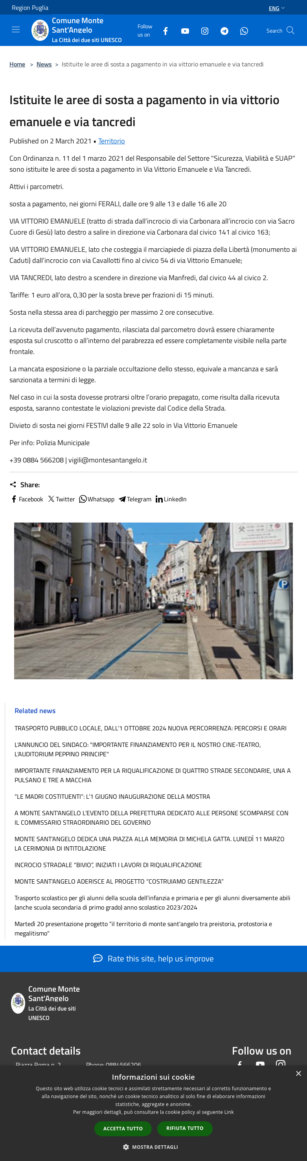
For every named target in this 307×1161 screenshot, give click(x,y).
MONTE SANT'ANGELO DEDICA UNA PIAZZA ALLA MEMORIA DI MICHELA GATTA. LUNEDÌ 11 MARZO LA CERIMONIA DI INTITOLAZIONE (150, 843)
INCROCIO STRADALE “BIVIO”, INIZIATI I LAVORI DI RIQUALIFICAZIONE (108, 864)
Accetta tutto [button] (123, 1128)
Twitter (60, 499)
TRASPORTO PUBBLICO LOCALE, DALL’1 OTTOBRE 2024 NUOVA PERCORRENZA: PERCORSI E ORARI (151, 728)
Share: (24, 484)
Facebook (26, 499)
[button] (153, 1147)
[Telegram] (221, 30)
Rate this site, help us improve (153, 958)
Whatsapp (96, 499)
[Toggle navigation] (15, 29)
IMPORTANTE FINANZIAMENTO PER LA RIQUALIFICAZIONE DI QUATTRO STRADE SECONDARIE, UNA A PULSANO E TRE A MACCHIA (153, 775)
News (44, 64)
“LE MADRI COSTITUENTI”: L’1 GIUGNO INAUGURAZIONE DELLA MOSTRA (112, 796)
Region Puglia (30, 7)
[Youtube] (182, 30)
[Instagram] (202, 30)
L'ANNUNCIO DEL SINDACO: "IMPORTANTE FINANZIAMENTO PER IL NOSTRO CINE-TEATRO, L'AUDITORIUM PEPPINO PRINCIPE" (138, 749)
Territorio (111, 141)
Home (17, 64)
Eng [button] (278, 8)
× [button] (298, 1074)
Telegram (134, 499)
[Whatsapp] (241, 30)
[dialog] (153, 1113)
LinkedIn (170, 499)
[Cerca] (290, 30)
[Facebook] (162, 30)
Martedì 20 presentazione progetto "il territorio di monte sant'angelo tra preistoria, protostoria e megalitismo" (143, 928)
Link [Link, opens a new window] (229, 1112)
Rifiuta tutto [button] (185, 1128)
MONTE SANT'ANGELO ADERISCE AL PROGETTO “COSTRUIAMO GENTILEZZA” (119, 881)
